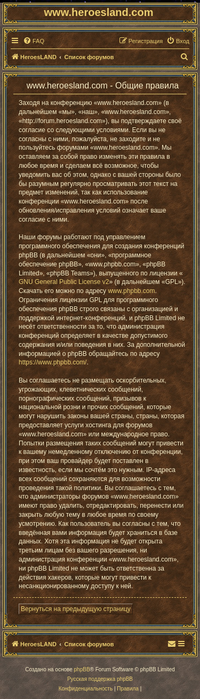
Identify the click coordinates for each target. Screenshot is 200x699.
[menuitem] (33, 41)
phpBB (82, 669)
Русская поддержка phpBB (100, 679)
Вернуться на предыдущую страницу (76, 609)
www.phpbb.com (131, 291)
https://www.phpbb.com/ (52, 362)
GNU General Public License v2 (64, 282)
